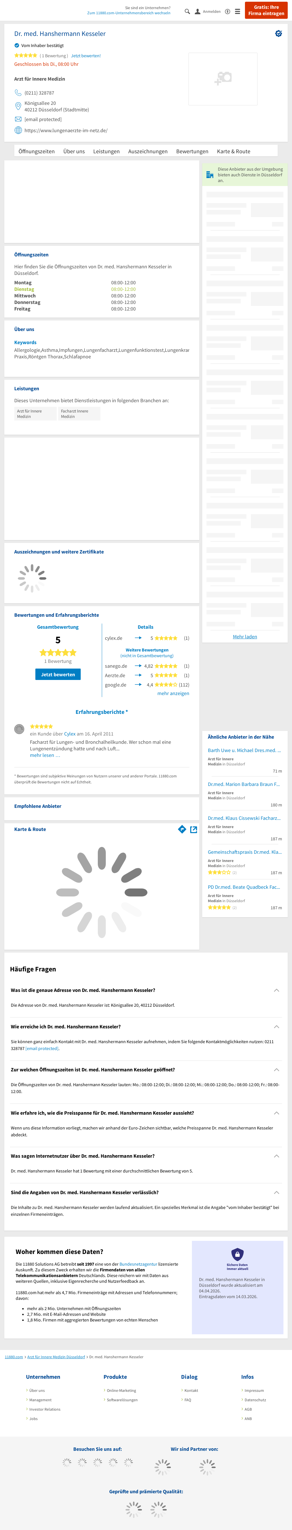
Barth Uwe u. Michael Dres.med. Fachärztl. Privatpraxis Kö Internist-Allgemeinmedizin (245, 750)
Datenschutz (255, 1399)
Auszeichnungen (148, 151)
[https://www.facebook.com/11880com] (66, 1463)
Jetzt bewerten (58, 674)
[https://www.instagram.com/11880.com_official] (97, 1463)
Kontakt (191, 1390)
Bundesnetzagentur (138, 1264)
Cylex (70, 733)
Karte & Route (233, 151)
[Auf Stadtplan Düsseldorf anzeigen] (193, 828)
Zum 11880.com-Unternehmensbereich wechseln (129, 12)
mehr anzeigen (173, 693)
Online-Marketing (121, 1390)
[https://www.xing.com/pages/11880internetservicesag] (113, 1463)
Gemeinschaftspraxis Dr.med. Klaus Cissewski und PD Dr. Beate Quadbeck (245, 852)
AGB (248, 1409)
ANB (248, 1418)
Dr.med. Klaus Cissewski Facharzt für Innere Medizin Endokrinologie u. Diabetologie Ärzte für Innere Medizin (245, 818)
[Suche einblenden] (190, 11)
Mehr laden (245, 636)
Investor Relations (44, 1409)
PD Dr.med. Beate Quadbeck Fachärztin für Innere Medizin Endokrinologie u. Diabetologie (245, 887)
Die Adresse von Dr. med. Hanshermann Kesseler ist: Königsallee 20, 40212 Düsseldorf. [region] (93, 1005)
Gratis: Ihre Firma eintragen (266, 10)
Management (40, 1399)
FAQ (187, 1399)
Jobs (33, 1418)
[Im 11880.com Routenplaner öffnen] (182, 828)
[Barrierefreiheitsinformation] (230, 11)
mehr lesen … (45, 755)
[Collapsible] (276, 990)
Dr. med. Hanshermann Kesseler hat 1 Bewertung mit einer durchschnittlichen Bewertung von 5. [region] (102, 1171)
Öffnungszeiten (37, 151)
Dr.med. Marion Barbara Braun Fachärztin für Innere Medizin (245, 784)
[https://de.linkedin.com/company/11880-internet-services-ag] (128, 1463)
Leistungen (106, 151)
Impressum (254, 1390)
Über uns (74, 151)
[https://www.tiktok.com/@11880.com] (82, 1463)
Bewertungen (192, 151)
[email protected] (41, 1048)
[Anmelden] (210, 11)
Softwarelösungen (122, 1399)
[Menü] (240, 11)
